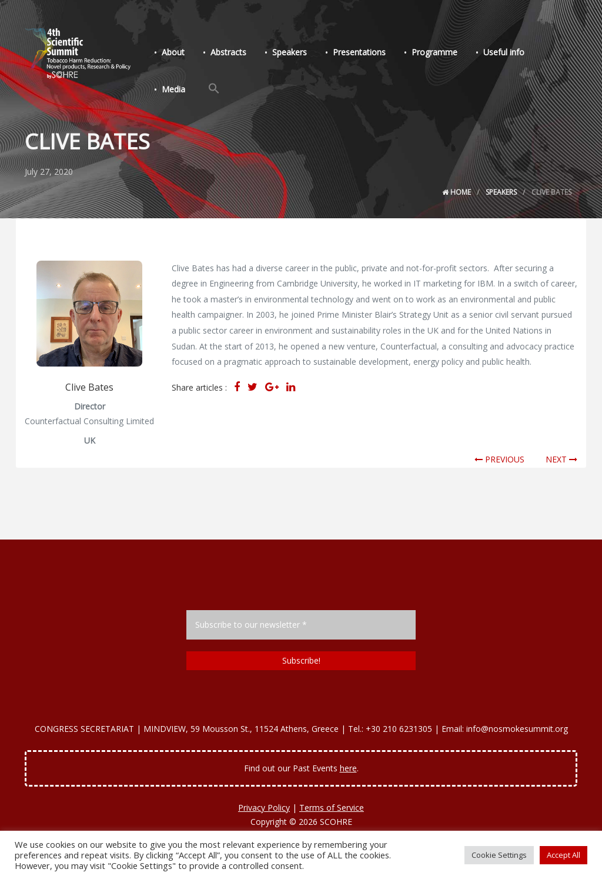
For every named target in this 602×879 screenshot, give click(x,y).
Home (456, 192)
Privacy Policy (264, 807)
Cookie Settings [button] (499, 855)
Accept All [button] (563, 855)
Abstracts (228, 52)
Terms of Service (331, 807)
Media (173, 89)
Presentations (359, 52)
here (348, 768)
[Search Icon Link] (214, 88)
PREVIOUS (499, 459)
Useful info (503, 52)
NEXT (561, 459)
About (173, 52)
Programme (434, 52)
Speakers (289, 52)
